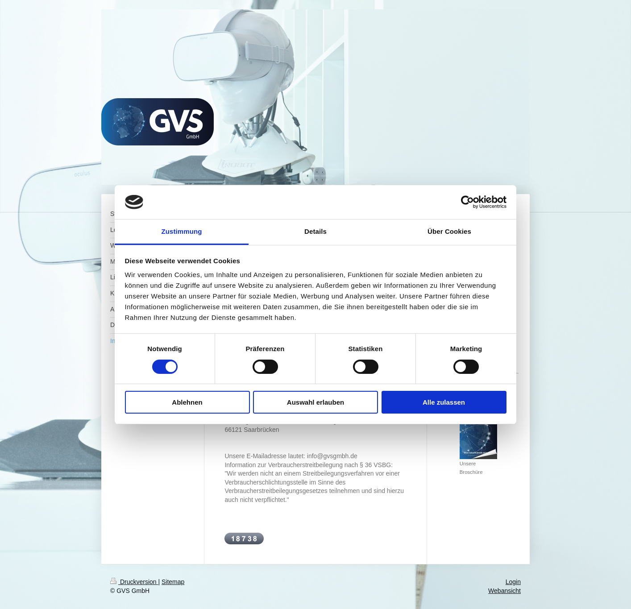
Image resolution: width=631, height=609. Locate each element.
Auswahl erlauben (315, 402)
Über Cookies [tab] (449, 231)
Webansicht (504, 590)
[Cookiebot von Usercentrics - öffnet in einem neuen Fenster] (467, 202)
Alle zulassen (444, 402)
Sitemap (173, 581)
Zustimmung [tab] (182, 231)
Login (513, 581)
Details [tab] (315, 231)
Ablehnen (187, 402)
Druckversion (134, 581)
